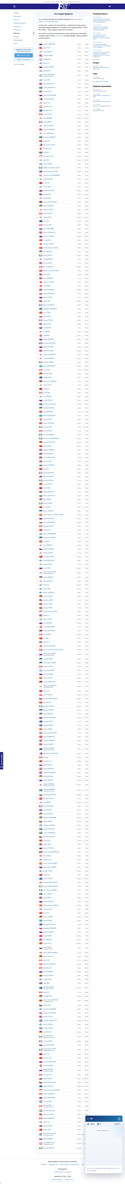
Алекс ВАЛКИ (47, 947)
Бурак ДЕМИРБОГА (49, 737)
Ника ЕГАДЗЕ (47, 856)
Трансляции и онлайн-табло (69, 1164)
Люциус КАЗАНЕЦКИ (49, 772)
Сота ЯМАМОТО (48, 545)
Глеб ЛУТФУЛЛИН (48, 236)
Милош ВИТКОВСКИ (49, 293)
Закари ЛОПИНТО (48, 744)
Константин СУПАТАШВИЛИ (51, 175)
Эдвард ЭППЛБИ (48, 725)
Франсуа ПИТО (47, 427)
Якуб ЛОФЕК (47, 316)
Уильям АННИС (47, 263)
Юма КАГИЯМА (47, 118)
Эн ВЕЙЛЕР (46, 335)
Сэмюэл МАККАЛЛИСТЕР (50, 886)
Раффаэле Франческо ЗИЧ (51, 168)
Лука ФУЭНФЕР (48, 596)
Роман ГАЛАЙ (47, 979)
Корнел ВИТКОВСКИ (49, 522)
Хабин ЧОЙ (46, 80)
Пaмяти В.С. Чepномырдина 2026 (101, 106)
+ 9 (83, 370)
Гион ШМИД (46, 286)
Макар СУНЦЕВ (47, 871)
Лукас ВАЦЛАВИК (48, 229)
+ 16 (83, 780)
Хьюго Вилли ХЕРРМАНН (50, 1000)
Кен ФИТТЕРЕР (47, 810)
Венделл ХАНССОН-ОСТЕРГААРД (53, 650)
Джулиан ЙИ (47, 324)
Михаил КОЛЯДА (48, 347)
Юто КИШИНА (47, 396)
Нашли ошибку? (2, 761)
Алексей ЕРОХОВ (48, 848)
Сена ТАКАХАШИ (48, 133)
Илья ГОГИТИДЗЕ (48, 806)
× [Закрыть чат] (119, 1119)
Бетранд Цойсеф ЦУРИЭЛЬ (51, 1090)
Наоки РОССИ (47, 148)
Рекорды (16, 37)
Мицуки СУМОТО (48, 209)
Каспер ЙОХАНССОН (49, 87)
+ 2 (83, 118)
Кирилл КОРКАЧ (48, 1126)
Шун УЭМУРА (47, 198)
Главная (16, 13)
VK (99, 1124)
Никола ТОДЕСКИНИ (49, 646)
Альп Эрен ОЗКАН (48, 556)
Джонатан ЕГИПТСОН (49, 404)
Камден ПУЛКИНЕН (49, 450)
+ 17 (83, 412)
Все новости (96, 59)
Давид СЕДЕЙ (47, 1078)
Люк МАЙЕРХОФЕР (49, 1142)
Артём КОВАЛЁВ (48, 780)
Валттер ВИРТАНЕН (49, 560)
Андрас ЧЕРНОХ (48, 1028)
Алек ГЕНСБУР (47, 114)
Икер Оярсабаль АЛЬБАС (51, 905)
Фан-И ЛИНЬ (47, 488)
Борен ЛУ (46, 691)
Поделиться (69, 1179)
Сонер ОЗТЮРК (47, 484)
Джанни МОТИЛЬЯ (48, 473)
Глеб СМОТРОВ (47, 251)
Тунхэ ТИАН (46, 312)
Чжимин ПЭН (47, 530)
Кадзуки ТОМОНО (48, 126)
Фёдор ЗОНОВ (47, 297)
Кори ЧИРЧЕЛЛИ (48, 1036)
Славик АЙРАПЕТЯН (49, 682)
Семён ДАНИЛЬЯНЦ (49, 630)
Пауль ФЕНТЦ (47, 943)
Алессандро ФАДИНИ (50, 890)
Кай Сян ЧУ (46, 642)
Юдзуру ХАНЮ (47, 564)
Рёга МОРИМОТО (48, 259)
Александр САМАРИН (50, 867)
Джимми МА (47, 194)
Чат (82, 1164)
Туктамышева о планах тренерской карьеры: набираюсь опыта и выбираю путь (101, 37)
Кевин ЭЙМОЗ (47, 122)
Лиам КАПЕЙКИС (48, 278)
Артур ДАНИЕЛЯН (48, 339)
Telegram (91, 1124)
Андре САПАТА (47, 729)
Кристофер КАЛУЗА (49, 145)
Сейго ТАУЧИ (47, 385)
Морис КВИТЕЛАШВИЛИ (50, 952)
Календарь (17, 16)
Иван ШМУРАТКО (48, 776)
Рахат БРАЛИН (47, 920)
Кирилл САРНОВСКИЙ (49, 95)
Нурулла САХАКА (48, 244)
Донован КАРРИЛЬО (49, 343)
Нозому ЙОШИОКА (48, 358)
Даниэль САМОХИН (49, 825)
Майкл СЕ (46, 615)
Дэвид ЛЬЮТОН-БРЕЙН (50, 611)
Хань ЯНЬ (46, 469)
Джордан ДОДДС (48, 987)
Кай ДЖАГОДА (47, 373)
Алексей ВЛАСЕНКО (49, 1110)
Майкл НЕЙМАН (48, 1139)
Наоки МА (46, 541)
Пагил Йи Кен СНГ (48, 156)
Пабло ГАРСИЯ (47, 678)
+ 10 (83, 1086)
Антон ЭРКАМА (48, 1024)
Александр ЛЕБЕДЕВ (49, 1062)
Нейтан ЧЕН (46, 274)
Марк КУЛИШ (47, 499)
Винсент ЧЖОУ (47, 604)
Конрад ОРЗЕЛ (47, 1075)
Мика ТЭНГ (46, 1054)
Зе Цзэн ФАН (47, 91)
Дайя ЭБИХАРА (48, 179)
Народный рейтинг (19, 23)
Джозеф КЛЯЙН (48, 55)
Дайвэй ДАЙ (47, 446)
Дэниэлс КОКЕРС (48, 975)
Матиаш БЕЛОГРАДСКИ (50, 698)
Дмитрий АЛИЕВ (48, 674)
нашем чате (59, 36)
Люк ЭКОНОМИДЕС (49, 434)
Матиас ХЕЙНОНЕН (48, 592)
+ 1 (83, 194)
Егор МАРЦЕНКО (48, 659)
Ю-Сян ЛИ (46, 183)
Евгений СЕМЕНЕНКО (49, 717)
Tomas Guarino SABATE (50, 863)
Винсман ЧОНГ (47, 110)
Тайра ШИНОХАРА (48, 492)
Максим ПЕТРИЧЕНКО (49, 1013)
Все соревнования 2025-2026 (100, 81)
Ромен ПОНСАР (48, 1041)
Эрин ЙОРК (46, 983)
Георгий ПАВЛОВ (48, 1065)
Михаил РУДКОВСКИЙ (49, 817)
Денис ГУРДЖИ (48, 917)
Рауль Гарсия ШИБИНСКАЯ (51, 852)
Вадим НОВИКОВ (48, 577)
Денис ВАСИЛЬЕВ (48, 769)
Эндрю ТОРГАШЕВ (48, 423)
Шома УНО (46, 103)
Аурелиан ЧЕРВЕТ (48, 282)
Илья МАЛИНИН (48, 412)
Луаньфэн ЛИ (47, 761)
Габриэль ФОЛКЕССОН (50, 1020)
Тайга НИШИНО (47, 52)
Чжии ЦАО (46, 389)
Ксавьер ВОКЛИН (48, 362)
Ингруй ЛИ (46, 875)
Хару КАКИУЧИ (47, 581)
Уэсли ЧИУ (46, 370)
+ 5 (83, 749)
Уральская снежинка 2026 (100, 91)
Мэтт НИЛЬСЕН (47, 939)
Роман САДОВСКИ (48, 1094)
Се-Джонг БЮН (47, 909)
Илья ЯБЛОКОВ (47, 623)
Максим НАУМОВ (48, 351)
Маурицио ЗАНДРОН (49, 964)
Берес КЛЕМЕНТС (48, 267)
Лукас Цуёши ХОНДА (49, 572)
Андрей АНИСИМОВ (49, 1097)
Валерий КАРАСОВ (48, 408)
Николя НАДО (47, 1105)
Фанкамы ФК (53, 1164)
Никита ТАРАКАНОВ (49, 833)
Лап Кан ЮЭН (47, 240)
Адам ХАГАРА (47, 765)
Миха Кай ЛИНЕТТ (48, 476)
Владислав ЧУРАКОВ (49, 537)
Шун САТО (46, 160)
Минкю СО (46, 63)
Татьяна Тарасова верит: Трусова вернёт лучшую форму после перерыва (102, 46)
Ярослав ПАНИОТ (48, 1114)
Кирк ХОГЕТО (47, 48)
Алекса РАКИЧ (47, 431)
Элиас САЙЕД (47, 894)
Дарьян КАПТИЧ (48, 1086)
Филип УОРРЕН (47, 255)
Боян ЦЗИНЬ (47, 507)
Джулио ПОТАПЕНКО (49, 924)
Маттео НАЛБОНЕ (48, 480)
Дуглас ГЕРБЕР (47, 878)
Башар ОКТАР (47, 936)
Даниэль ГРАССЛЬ (48, 706)
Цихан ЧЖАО (47, 1130)
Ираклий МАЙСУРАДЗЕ (50, 882)
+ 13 (83, 1078)
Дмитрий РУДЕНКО (49, 1045)
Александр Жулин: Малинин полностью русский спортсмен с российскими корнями (102, 20)
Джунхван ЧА (47, 859)
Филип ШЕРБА (47, 821)
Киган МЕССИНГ (48, 213)
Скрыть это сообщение (23, 59)
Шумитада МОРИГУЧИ (49, 685)
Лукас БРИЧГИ (47, 419)
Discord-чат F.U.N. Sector (62, 1172)
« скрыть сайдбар (18, 64)
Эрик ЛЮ (45, 757)
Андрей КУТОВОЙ (48, 67)
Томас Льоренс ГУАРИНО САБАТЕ (53, 515)
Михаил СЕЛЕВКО (48, 710)
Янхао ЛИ (46, 221)
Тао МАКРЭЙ (47, 328)
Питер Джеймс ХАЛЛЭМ (50, 171)
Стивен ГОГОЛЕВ (48, 666)
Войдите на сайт (111, 1168)
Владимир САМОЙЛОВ (49, 928)
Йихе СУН (46, 913)
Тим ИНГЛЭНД (47, 1032)
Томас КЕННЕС (47, 1101)
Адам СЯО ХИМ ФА (49, 305)
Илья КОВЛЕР (47, 634)
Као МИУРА (46, 331)
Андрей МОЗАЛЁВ (48, 518)
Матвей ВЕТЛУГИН (48, 190)
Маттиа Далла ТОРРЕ (49, 1049)
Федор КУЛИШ (47, 608)
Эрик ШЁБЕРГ (47, 898)
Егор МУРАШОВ (48, 400)
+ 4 (83, 331)
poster (99, 17)
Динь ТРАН (46, 301)
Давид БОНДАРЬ (48, 526)
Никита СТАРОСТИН (49, 442)
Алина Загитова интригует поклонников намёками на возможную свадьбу (100, 28)
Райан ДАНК (47, 844)
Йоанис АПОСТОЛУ (49, 495)
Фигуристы (17, 26)
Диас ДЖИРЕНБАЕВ (49, 366)
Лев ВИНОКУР (47, 59)
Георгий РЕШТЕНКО (49, 836)
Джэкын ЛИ (46, 71)
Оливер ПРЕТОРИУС (49, 829)
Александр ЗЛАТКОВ (49, 795)
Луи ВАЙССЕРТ (47, 996)
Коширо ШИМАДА (48, 784)
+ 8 (83, 427)
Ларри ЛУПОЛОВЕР (48, 465)
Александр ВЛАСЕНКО (50, 733)
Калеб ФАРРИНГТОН (49, 232)
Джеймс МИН (47, 377)
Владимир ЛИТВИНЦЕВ (50, 309)
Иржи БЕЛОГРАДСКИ (49, 1082)
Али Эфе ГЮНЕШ (48, 798)
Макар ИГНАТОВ (48, 1069)
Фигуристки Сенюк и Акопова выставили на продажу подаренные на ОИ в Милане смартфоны (101, 54)
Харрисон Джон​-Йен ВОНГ (51, 270)
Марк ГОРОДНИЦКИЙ (49, 534)
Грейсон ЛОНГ (47, 225)
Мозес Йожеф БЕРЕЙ (49, 1133)
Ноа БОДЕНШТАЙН (48, 627)
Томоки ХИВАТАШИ (49, 129)
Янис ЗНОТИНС (47, 461)
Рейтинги (16, 33)
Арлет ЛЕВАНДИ (48, 511)
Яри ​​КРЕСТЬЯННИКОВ (49, 1009)
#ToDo (15, 43)
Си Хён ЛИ (46, 1122)
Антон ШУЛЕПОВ (48, 901)
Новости (16, 20)
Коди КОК (46, 152)
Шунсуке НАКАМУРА (49, 354)
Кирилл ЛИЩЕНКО (48, 206)
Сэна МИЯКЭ (47, 802)
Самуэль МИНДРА (48, 290)
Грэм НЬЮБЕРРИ (48, 454)
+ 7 (83, 840)
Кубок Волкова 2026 (98, 110)
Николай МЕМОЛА (48, 1148)
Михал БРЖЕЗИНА (48, 549)
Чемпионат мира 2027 (99, 78)
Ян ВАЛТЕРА (47, 1005)
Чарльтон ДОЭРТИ (48, 748)
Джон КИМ (46, 392)
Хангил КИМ (46, 589)
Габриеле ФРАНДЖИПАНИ (51, 438)
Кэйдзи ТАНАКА (48, 553)
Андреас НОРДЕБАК (49, 137)
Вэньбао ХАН (47, 1058)
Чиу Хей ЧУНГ (47, 702)
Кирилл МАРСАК (48, 714)
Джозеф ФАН (47, 968)
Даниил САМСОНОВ (49, 44)
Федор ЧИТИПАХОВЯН (50, 202)
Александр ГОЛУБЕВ (49, 653)
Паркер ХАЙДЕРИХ (49, 1118)
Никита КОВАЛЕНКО (49, 74)
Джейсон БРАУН (48, 600)
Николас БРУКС (48, 1017)
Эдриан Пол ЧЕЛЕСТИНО (50, 753)
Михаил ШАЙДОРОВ (49, 415)
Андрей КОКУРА (48, 814)
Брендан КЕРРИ (48, 721)
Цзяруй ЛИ (46, 141)
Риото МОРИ (47, 187)
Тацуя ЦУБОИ (47, 217)
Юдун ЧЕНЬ (46, 840)
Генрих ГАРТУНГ (48, 956)
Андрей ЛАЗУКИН (48, 932)
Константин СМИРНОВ (50, 381)
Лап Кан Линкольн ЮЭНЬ (50, 248)
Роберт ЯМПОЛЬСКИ (49, 457)
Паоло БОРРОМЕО (48, 99)
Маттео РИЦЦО (47, 503)
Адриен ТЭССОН (48, 320)
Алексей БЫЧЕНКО (49, 670)
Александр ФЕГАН (48, 84)
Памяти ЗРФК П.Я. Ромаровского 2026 (101, 96)
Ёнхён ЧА (46, 585)
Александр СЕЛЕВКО (49, 663)
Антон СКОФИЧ (48, 695)
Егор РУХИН (46, 568)
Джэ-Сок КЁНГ (47, 619)
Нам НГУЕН (46, 960)
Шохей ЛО (46, 992)
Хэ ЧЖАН (46, 638)
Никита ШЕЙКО (47, 164)
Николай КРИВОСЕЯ (49, 740)
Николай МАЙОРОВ (49, 789)
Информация (17, 40)
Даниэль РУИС (47, 106)
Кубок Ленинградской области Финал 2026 (68, 2)
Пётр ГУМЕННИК (48, 972)
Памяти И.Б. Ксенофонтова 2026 (101, 101)
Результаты (17, 30)
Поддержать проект (23, 55)
